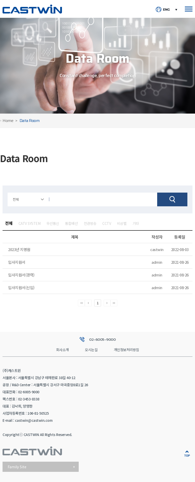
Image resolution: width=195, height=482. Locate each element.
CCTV (106, 223)
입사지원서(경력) (21, 274)
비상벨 (122, 223)
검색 (172, 199)
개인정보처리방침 (126, 349)
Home (8, 121)
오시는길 (91, 349)
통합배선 (71, 223)
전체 (8, 223)
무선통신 (52, 223)
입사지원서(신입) (21, 287)
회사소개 (62, 349)
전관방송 (90, 223)
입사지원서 (16, 262)
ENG (166, 9)
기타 (136, 223)
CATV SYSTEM (30, 223)
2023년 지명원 (19, 249)
